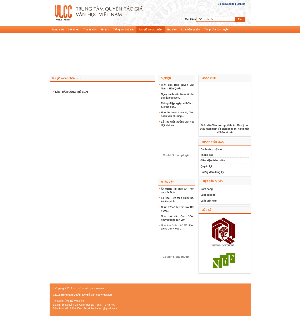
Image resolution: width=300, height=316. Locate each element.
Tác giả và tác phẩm (64, 78)
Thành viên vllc (213, 141)
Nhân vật (167, 182)
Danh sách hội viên (212, 149)
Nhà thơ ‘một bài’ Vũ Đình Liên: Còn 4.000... (177, 227)
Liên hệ (240, 4)
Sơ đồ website (226, 4)
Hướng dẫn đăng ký (212, 172)
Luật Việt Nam (209, 200)
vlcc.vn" (77, 288)
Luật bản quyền (213, 181)
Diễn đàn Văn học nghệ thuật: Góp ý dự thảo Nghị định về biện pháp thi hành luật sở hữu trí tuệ (224, 129)
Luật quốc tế (208, 194)
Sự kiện (166, 78)
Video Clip (209, 78)
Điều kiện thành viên (213, 160)
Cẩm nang (207, 189)
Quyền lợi (206, 166)
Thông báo (207, 154)
